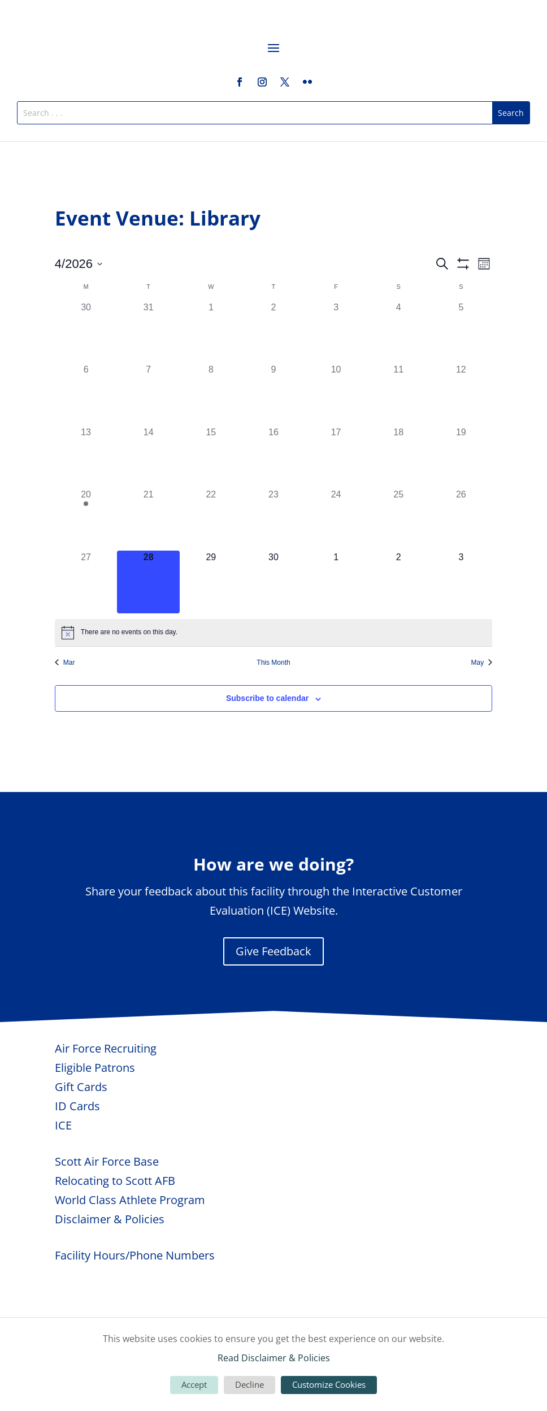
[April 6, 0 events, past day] (86, 394)
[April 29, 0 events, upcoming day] (211, 582)
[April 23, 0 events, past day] (273, 519)
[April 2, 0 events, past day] (273, 332)
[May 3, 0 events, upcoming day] (461, 582)
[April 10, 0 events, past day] (336, 394)
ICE (63, 1125)
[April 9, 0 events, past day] (273, 394)
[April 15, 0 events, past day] (211, 457)
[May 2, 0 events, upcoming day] (398, 582)
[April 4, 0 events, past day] (398, 332)
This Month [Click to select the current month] (273, 662)
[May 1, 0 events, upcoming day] (336, 582)
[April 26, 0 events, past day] (461, 519)
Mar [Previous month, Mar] (65, 662)
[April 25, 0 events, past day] (398, 519)
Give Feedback (273, 951)
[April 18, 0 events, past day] (398, 457)
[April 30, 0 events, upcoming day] (273, 582)
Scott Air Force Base (107, 1161)
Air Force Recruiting (106, 1048)
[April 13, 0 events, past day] (86, 457)
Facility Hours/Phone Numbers (135, 1255)
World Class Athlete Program (130, 1199)
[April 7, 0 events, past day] (148, 394)
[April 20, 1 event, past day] (86, 519)
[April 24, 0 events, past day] (336, 519)
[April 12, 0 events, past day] (461, 394)
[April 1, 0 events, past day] (211, 332)
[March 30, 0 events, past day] (86, 332)
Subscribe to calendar (267, 698)
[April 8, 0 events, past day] (211, 394)
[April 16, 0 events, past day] (273, 457)
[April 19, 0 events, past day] (461, 457)
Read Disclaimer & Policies (274, 1358)
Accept (194, 1384)
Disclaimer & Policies (109, 1219)
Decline (249, 1384)
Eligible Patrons (95, 1067)
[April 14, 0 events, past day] (148, 457)
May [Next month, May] (482, 662)
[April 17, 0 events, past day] (336, 457)
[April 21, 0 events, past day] (148, 519)
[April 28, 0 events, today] (148, 582)
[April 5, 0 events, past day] (461, 332)
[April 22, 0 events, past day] (211, 519)
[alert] (273, 632)
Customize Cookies (329, 1384)
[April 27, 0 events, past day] (86, 582)
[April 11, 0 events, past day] (398, 394)
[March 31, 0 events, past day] (148, 332)
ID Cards (77, 1106)
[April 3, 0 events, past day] (336, 332)
